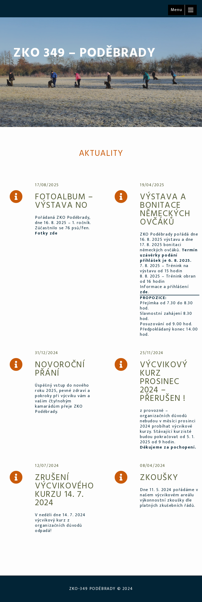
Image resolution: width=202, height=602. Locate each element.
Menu (176, 9)
